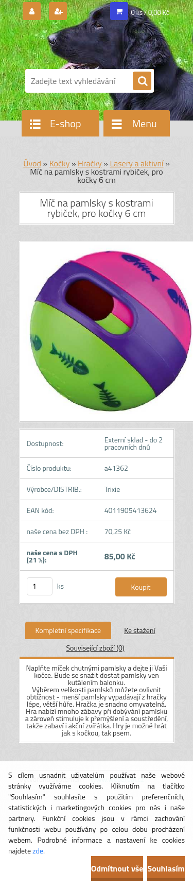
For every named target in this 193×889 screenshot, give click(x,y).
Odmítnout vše (117, 868)
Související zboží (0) (95, 647)
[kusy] (39, 586)
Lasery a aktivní (136, 163)
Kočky (59, 163)
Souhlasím (166, 868)
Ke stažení (139, 630)
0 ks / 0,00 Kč (150, 12)
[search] (142, 81)
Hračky (90, 163)
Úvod (32, 163)
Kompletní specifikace (68, 630)
